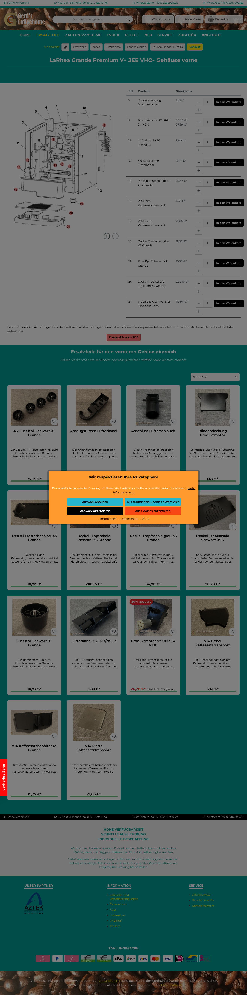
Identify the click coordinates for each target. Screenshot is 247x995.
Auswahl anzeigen (95, 502)
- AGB (144, 519)
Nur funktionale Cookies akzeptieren (153, 502)
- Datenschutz (129, 519)
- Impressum (107, 519)
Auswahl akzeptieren (95, 511)
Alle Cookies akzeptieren (152, 511)
